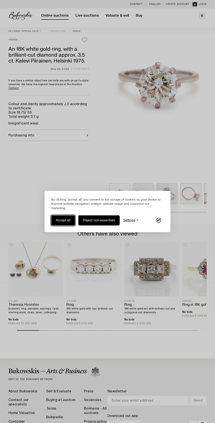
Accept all (63, 220)
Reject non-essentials (99, 220)
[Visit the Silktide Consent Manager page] (159, 220)
